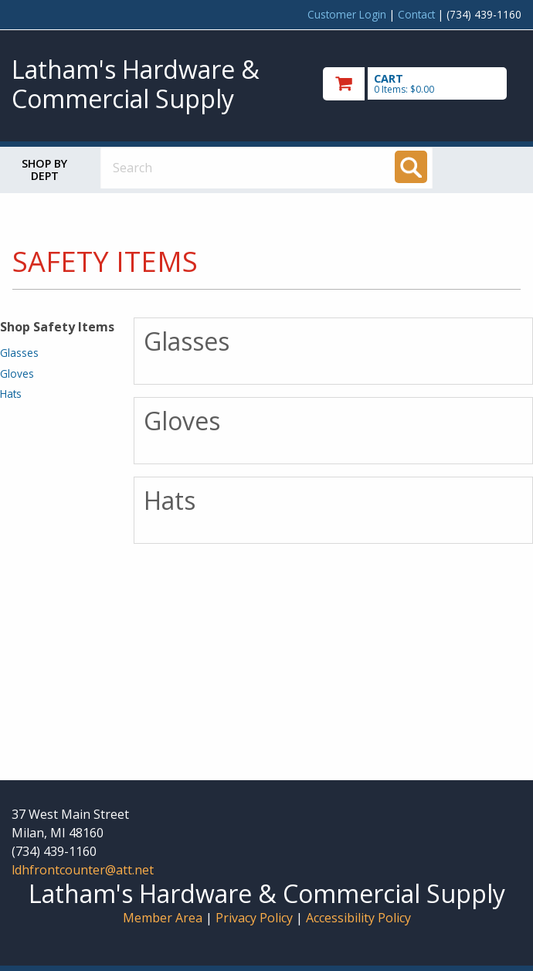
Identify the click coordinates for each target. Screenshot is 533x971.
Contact (416, 14)
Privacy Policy (256, 917)
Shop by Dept (44, 169)
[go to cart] (422, 83)
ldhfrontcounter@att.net (83, 869)
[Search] (411, 167)
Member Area (162, 917)
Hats (11, 393)
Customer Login (346, 14)
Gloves (17, 373)
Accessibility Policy (358, 917)
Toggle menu (492, 167)
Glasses (19, 352)
